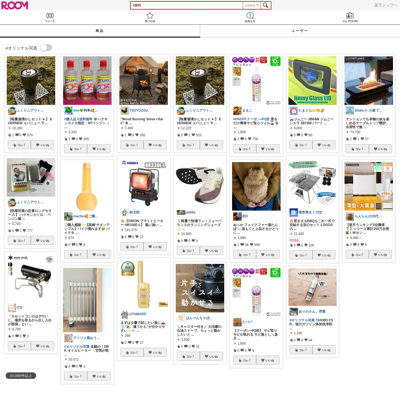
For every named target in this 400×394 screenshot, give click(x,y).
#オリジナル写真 (77, 347)
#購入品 (70, 119)
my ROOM (350, 17)
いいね (45, 145)
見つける (150, 17)
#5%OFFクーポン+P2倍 (251, 119)
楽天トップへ (386, 5)
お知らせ (250, 17)
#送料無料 (85, 119)
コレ (21, 145)
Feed (50, 17)
